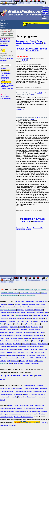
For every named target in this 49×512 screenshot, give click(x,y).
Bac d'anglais (31, 397)
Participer (4, 23)
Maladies (19, 332)
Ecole (46, 315)
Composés (20, 310)
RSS (32, 375)
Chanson (30, 307)
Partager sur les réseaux (8, 425)
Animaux (32, 304)
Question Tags (42, 349)
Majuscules (4, 332)
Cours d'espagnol (17, 388)
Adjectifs (10, 304)
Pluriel (39, 341)
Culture (21, 3)
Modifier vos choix (26, 417)
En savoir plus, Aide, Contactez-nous (32, 405)
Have (33, 324)
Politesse (9, 344)
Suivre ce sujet (32, 51)
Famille (28, 318)
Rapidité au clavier (6, 394)
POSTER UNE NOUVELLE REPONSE (32, 49)
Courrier (10, 315)
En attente (3, 318)
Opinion (41, 338)
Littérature (23, 329)
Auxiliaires (14, 307)
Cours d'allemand (41, 388)
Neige (7, 338)
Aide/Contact (5, 70)
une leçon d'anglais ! (6, 59)
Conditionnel (29, 310)
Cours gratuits (21, 41)
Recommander (6, 82)
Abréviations (30, 301)
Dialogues (27, 315)
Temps (2, 358)
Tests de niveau (11, 358)
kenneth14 (27, 58)
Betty (24, 307)
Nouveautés (5, 77)
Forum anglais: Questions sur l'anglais (29, 42)
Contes (22, 312)
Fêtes (22, 321)
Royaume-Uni (11, 352)
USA (35, 361)
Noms (20, 338)
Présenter (19, 349)
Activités (3, 304)
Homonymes (4, 327)
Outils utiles (22, 397)
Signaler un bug (6, 83)
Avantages (3, 45)
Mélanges (19, 335)
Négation (34, 338)
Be (21, 307)
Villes (15, 363)
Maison (37, 329)
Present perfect (43, 344)
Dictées (34, 315)
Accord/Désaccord (41, 301)
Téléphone (29, 361)
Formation (11, 321)
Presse (3, 80)
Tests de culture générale (23, 391)
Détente (3, 25)
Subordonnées (13, 355)
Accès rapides (5, 72)
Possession (26, 344)
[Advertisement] (32, 253)
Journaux (3, 329)
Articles (2, 307)
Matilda (30, 332)
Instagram (4, 375)
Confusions (39, 310)
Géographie (9, 324)
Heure (38, 324)
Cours (2, 21)
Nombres (14, 338)
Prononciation (12, 346)
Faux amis (35, 318)
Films (42, 318)
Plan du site (5, 78)
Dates (21, 315)
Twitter (25, 375)
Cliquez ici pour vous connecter (7, 34)
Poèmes (34, 344)
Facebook (15, 375)
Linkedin (39, 375)
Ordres (2, 341)
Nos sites (12, 5)
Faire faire (21, 318)
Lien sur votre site (7, 88)
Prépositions (4, 349)
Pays (33, 341)
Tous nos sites (7, 282)
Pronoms (3, 346)
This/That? (40, 358)
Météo (42, 335)
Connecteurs (14, 312)
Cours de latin (18, 394)
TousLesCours (39, 3)
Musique (12, 335)
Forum (32, 41)
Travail (22, 361)
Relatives (3, 352)
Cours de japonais (40, 391)
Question (34, 349)
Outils (3, 5)
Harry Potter (26, 324)
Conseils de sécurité (24, 408)
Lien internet (20, 109)
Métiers (36, 335)
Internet (27, 327)
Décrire (40, 315)
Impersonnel (14, 327)
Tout (8, 361)
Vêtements (35, 363)
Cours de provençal (30, 394)
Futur (17, 321)
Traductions (15, 361)
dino (38, 117)
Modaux (36, 332)
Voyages (27, 363)
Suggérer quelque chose (27, 355)
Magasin (31, 329)
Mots (42, 332)
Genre (27, 321)
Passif (24, 341)
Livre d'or (4, 75)
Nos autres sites (5, 98)
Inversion (34, 327)
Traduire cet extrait (7, 85)
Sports (33, 352)
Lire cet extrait (5, 73)
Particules (17, 341)
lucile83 (39, 93)
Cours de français (29, 385)
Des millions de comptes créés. (5, 39)
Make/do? (12, 332)
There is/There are (23, 358)
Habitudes (17, 324)
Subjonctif (3, 355)
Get (32, 321)
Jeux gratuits (4, 96)
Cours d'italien (29, 388)
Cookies (16, 417)
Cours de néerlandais (7, 391)
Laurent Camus (13, 405)
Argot (43, 304)
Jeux (28, 3)
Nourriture (26, 338)
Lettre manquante (13, 329)
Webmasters (5, 87)
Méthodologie (28, 335)
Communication (40, 307)
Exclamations (12, 318)
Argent (38, 304)
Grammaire (43, 321)
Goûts (36, 321)
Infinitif (21, 327)
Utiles (2, 27)
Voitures (20, 363)
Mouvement (4, 335)
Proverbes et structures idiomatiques (30, 346)
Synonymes (41, 355)
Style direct (41, 352)
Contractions (30, 312)
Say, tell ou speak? (24, 352)
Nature (2, 338)
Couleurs (3, 315)
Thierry (33, 358)
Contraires (39, 312)
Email (2, 379)
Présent (12, 349)
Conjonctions (4, 312)
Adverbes (17, 304)
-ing (16, 301)
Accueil (3, 69)
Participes (9, 341)
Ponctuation (17, 344)
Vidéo (10, 363)
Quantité (26, 349)
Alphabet (25, 304)
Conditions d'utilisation (8, 408)
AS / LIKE (21, 301)
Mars (25, 332)
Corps (46, 312)
